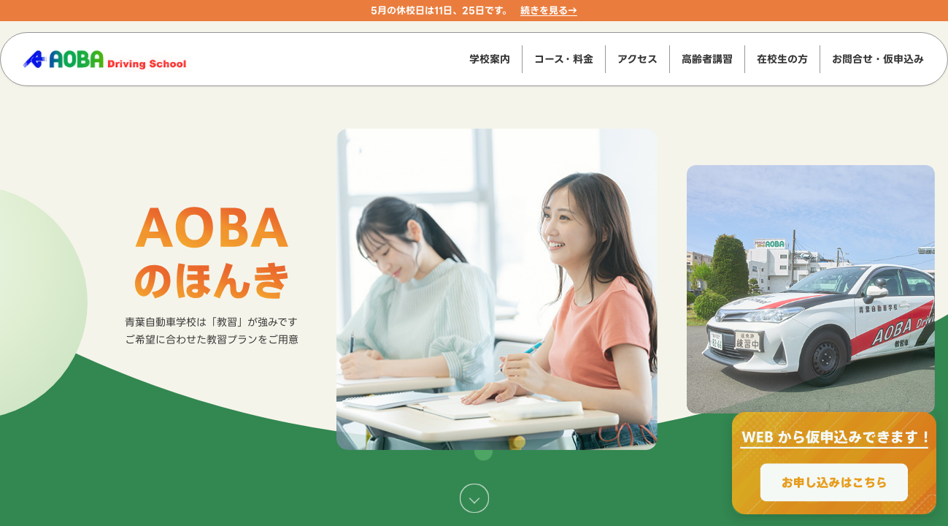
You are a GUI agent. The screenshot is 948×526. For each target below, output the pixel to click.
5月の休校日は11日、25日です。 (441, 10)
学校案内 (489, 58)
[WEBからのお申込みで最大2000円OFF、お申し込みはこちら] (834, 463)
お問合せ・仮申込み (878, 58)
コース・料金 (563, 58)
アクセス (637, 58)
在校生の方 (782, 58)
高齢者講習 (707, 58)
